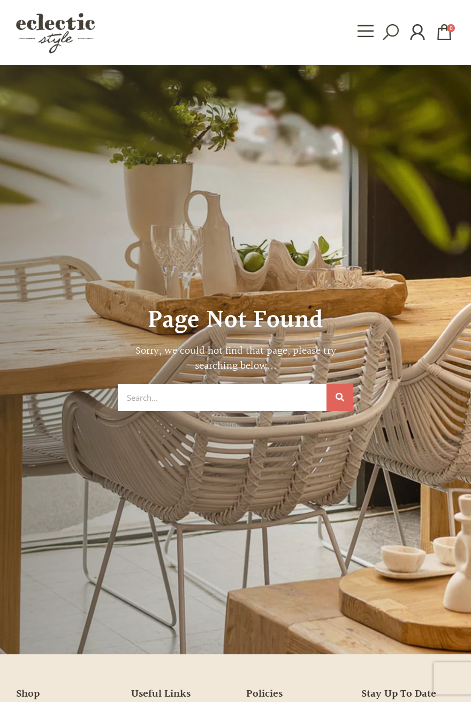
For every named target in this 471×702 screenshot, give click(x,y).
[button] (365, 32)
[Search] (339, 397)
